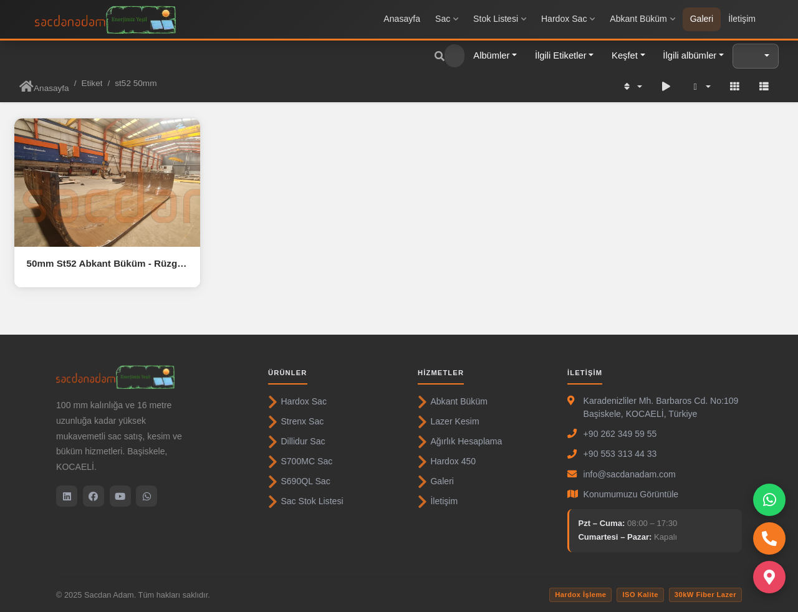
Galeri (702, 19)
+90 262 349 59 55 (620, 434)
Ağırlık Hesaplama (460, 441)
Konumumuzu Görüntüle (631, 494)
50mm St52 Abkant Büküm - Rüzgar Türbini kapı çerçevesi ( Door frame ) (107, 263)
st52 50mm (135, 83)
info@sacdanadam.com (630, 474)
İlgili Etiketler (561, 55)
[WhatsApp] (146, 496)
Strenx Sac (296, 421)
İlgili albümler (689, 55)
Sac (446, 19)
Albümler (491, 55)
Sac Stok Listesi (306, 501)
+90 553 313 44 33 (620, 454)
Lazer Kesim (448, 421)
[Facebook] (93, 496)
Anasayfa (401, 19)
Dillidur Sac (296, 441)
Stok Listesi (499, 19)
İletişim (742, 19)
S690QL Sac (299, 481)
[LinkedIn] (66, 496)
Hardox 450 (447, 461)
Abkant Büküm (642, 19)
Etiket (91, 83)
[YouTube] (120, 496)
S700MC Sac (300, 461)
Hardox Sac (568, 19)
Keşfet (625, 55)
